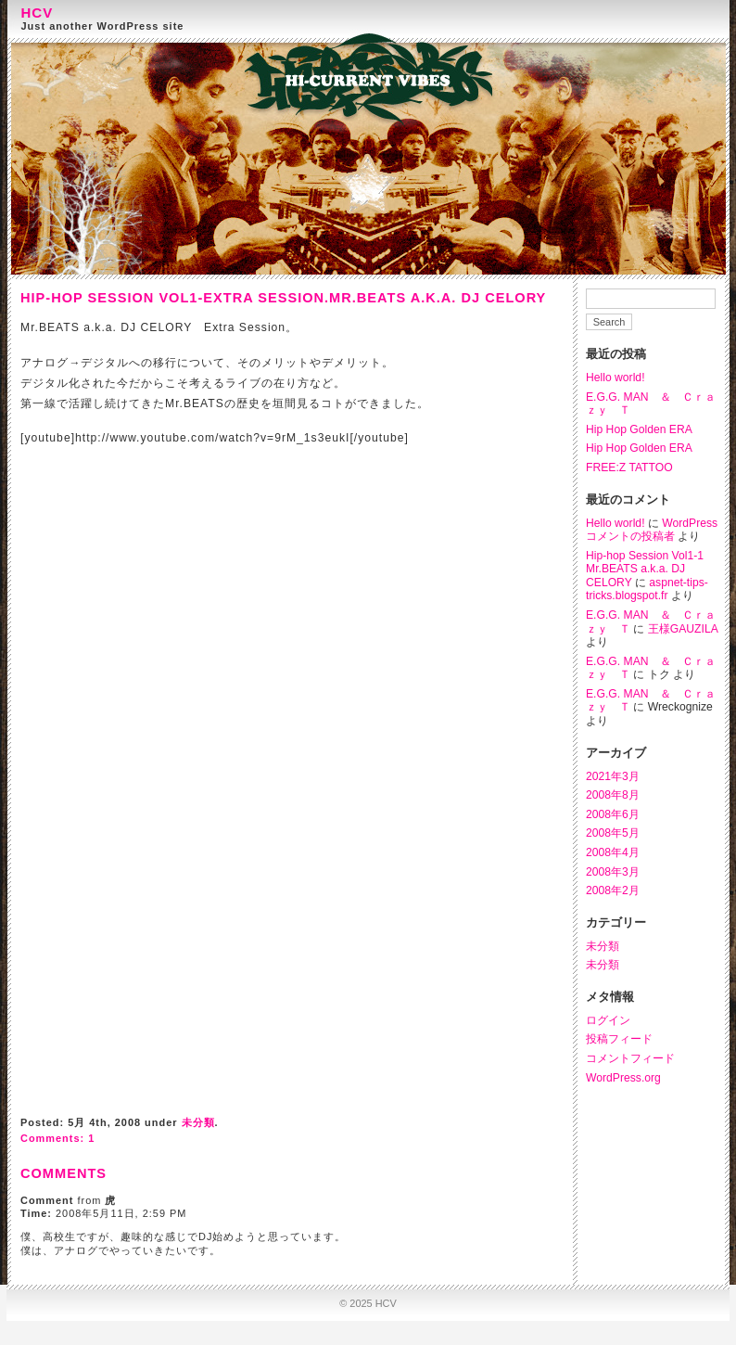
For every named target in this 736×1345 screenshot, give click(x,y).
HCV (37, 12)
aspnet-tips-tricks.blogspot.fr (647, 589)
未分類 (602, 946)
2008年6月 (613, 814)
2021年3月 (613, 776)
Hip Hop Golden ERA (639, 429)
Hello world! (615, 377)
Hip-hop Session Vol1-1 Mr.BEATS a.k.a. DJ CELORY (645, 569)
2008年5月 (613, 832)
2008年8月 (613, 794)
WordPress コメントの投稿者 (651, 530)
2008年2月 (613, 890)
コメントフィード (630, 1058)
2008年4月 (613, 852)
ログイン (608, 1020)
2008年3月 (613, 871)
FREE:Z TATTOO (629, 467)
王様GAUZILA (682, 628)
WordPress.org (623, 1077)
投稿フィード (619, 1038)
